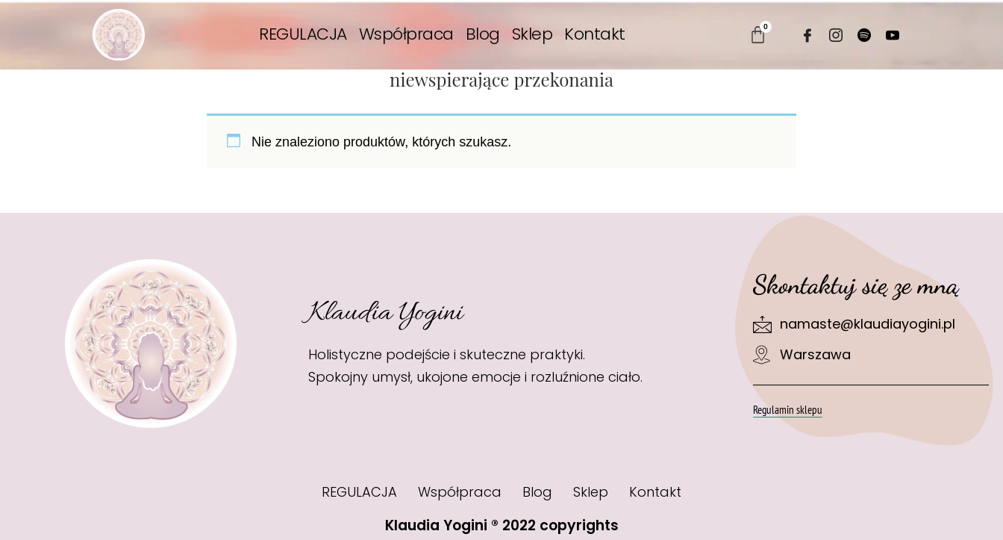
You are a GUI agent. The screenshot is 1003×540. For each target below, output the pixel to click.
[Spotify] (864, 35)
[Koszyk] (758, 34)
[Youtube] (892, 35)
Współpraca (406, 34)
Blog (483, 34)
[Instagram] (836, 35)
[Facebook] (807, 35)
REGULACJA (303, 34)
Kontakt (594, 34)
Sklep (532, 34)
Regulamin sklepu (787, 410)
